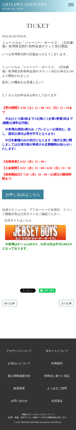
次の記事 (66, 303)
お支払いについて (19, 363)
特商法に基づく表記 (57, 376)
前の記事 (9, 303)
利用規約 (57, 363)
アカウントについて (19, 351)
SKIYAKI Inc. (56, 422)
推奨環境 (19, 388)
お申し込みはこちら (22, 194)
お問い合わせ (19, 401)
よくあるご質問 (57, 388)
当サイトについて (57, 351)
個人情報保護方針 (19, 376)
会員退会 (57, 401)
